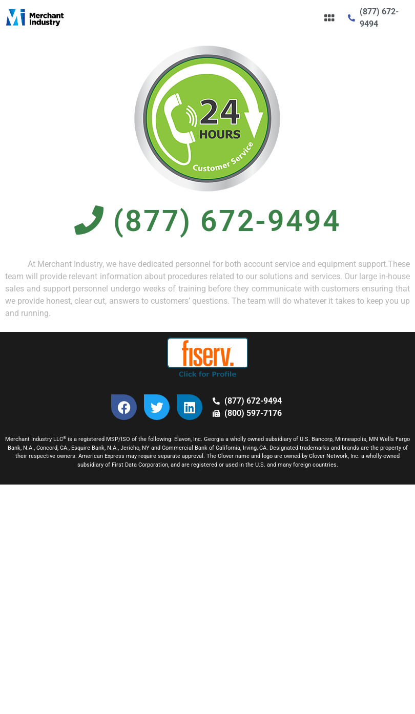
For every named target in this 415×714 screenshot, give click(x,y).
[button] (329, 18)
